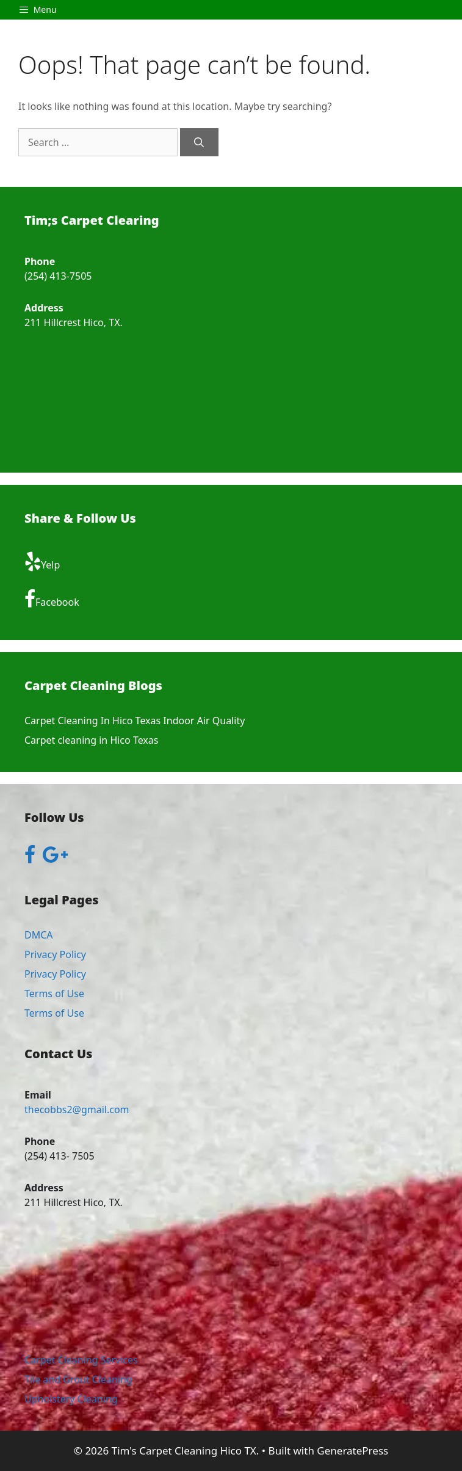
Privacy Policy (55, 954)
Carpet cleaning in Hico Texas (91, 740)
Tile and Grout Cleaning (78, 1379)
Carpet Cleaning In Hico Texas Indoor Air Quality (134, 720)
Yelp (42, 562)
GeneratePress (352, 1451)
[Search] (199, 142)
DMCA (38, 935)
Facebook (51, 599)
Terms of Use (54, 993)
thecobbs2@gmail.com (76, 1109)
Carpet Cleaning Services (81, 1360)
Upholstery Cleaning (71, 1399)
